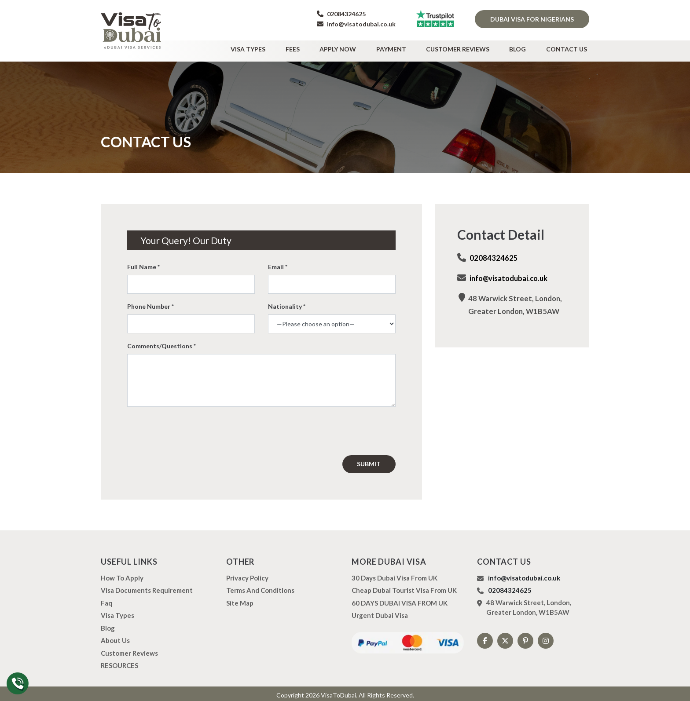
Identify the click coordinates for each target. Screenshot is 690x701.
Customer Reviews (469, 47)
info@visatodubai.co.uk (356, 24)
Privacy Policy (247, 575)
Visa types (278, 47)
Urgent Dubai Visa (380, 612)
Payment (407, 47)
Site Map (239, 600)
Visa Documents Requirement (147, 587)
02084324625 (341, 14)
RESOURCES (119, 662)
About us (115, 637)
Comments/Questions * (161, 343)
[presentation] (201, 428)
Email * (277, 263)
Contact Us (568, 47)
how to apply (122, 575)
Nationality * (286, 303)
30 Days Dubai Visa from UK (394, 575)
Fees (318, 47)
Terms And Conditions (260, 587)
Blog (524, 47)
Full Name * (143, 263)
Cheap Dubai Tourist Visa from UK (404, 587)
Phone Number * (150, 303)
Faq (106, 600)
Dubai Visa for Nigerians (532, 19)
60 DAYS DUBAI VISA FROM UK (400, 600)
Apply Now (358, 47)
